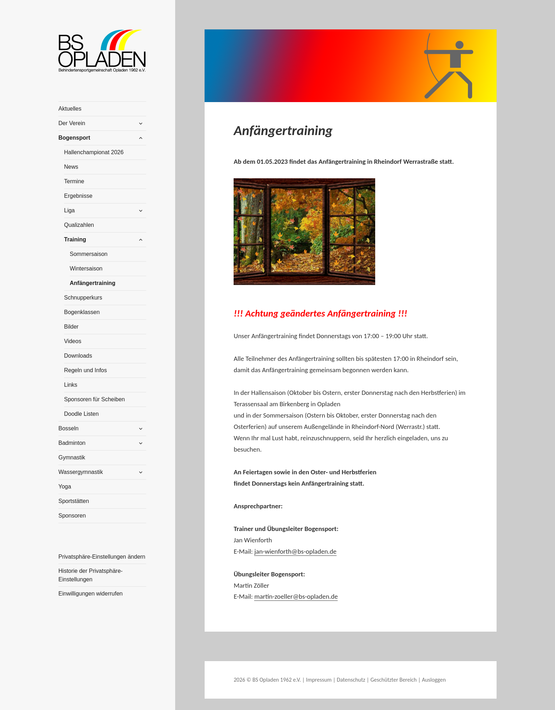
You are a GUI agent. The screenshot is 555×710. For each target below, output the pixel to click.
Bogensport (74, 138)
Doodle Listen (81, 414)
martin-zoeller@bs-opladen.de (296, 596)
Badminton (72, 443)
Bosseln (68, 428)
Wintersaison (86, 268)
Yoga (64, 486)
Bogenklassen (82, 312)
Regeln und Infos (85, 370)
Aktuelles (69, 109)
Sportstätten (73, 501)
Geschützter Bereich (394, 679)
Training (75, 239)
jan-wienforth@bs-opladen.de (295, 551)
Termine (74, 181)
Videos (72, 341)
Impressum (319, 679)
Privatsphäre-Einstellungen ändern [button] (101, 557)
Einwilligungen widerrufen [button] (90, 594)
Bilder (71, 327)
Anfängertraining (92, 283)
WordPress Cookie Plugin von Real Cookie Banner (79, 704)
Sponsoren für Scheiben (94, 399)
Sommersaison (89, 254)
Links (70, 385)
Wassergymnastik (80, 472)
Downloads (78, 356)
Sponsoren (72, 516)
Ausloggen (434, 679)
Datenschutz (351, 679)
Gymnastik (71, 457)
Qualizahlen (79, 225)
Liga (69, 210)
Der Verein (71, 123)
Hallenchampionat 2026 (94, 152)
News (71, 167)
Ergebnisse (78, 196)
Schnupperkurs (83, 298)
